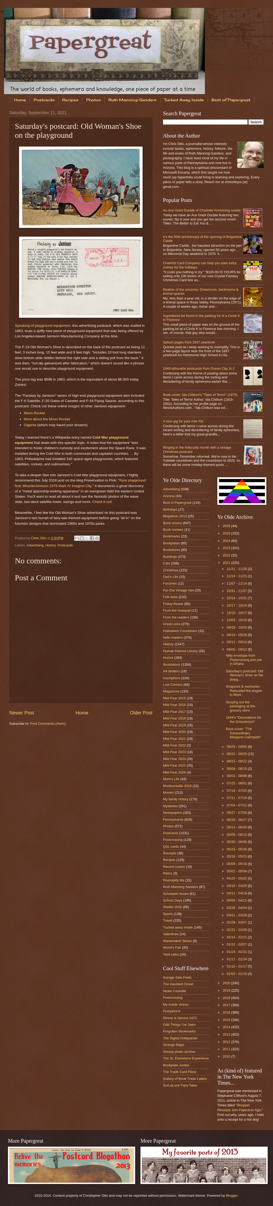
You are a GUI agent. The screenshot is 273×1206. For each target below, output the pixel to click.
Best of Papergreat (177, 503)
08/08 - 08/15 (237, 769)
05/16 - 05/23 (237, 856)
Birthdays (170, 509)
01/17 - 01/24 (237, 959)
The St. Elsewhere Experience (186, 1058)
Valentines (171, 934)
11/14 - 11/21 (237, 576)
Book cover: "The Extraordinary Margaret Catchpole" (243, 733)
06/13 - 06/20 (237, 827)
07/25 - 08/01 (237, 783)
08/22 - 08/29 (237, 754)
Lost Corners (173, 685)
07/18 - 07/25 (237, 791)
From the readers (176, 617)
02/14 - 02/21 (237, 937)
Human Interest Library (180, 651)
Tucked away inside (178, 927)
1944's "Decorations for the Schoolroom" (243, 719)
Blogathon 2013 (175, 516)
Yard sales (171, 954)
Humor (168, 658)
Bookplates (171, 543)
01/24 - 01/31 (237, 952)
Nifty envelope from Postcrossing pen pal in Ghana (244, 659)
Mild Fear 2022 (174, 745)
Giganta (30, 425)
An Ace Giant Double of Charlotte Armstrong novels (202, 210)
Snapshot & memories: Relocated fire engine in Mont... (244, 690)
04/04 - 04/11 (237, 900)
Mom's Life (171, 779)
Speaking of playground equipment (42, 326)
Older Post (141, 712)
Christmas (170, 570)
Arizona (169, 496)
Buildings (170, 557)
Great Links (171, 624)
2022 (227, 555)
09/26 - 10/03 (237, 627)
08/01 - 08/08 (237, 776)
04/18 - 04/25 (237, 886)
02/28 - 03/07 (237, 922)
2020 (227, 983)
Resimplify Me (173, 880)
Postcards (44, 100)
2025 (227, 533)
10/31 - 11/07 (237, 591)
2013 (227, 1034)
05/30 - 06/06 (237, 842)
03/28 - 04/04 (237, 908)
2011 (227, 1049)
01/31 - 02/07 (237, 944)
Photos (93, 100)
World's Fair (172, 947)
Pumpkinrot (171, 1011)
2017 (227, 1005)
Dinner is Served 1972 (180, 1018)
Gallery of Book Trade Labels (185, 1079)
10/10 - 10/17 (237, 613)
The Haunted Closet (178, 984)
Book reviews (173, 530)
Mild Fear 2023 (174, 752)
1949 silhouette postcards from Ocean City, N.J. (199, 368)
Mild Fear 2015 (174, 698)
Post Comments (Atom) (48, 724)
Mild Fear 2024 (174, 759)
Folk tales (170, 597)
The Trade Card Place (179, 1072)
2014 (227, 1027)
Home (20, 100)
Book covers (172, 523)
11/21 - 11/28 (237, 569)
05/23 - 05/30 (237, 849)
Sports (168, 914)
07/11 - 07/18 (237, 798)
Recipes (70, 100)
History (50, 545)
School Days (172, 900)
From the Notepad (177, 610)
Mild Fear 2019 (174, 725)
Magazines (171, 691)
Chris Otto (39, 538)
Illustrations (171, 664)
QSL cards (171, 847)
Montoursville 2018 (177, 786)
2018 (227, 998)
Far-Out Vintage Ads (178, 590)
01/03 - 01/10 (237, 974)
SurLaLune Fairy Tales (180, 1085)
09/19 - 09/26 (237, 635)
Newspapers (172, 813)
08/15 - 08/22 (237, 761)
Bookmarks (171, 536)
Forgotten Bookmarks (179, 1031)
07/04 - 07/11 (237, 805)
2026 (227, 526)
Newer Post (21, 712)
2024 (227, 541)
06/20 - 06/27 (237, 820)
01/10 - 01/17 (237, 966)
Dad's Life (170, 577)
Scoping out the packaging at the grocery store (240, 706)
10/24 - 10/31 (237, 598)
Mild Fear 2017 (174, 712)
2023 (227, 548)
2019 (227, 990)
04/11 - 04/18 (237, 893)
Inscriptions (171, 678)
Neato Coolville (174, 991)
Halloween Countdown (180, 631)
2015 (227, 1020)
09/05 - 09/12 (237, 649)
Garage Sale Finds (177, 977)
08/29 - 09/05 (237, 747)
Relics (167, 873)
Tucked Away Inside (184, 100)
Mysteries (170, 806)
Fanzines (170, 583)
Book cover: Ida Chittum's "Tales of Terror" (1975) (200, 395)
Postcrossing (173, 840)
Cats (166, 563)
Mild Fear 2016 (174, 705)
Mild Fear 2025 (174, 765)
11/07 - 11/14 (237, 583)
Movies (168, 792)
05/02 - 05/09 (237, 871)
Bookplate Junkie (176, 1065)
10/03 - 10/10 (237, 620)
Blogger (231, 1196)
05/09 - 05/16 (237, 864)
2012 (227, 1042)
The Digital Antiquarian (180, 1038)
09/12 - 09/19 (237, 642)
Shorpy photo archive (179, 1052)
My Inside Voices (176, 1004)
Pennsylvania (173, 819)
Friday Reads (173, 604)
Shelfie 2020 (172, 907)
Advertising (35, 545)
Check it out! (102, 502)
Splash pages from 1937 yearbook (189, 342)
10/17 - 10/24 (237, 605)
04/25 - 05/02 (237, 878)
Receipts (169, 853)
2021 (227, 563)
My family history (175, 799)
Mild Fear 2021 (174, 739)
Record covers (174, 867)
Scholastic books (176, 894)
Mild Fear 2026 (174, 772)
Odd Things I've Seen (179, 1025)
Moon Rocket (34, 413)
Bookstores (171, 550)
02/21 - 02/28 (237, 930)
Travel (167, 920)
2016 (227, 1012)
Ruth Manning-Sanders (132, 100)
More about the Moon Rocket (47, 419)
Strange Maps (173, 1045)
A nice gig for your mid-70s (183, 421)
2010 (227, 1056)
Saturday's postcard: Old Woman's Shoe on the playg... (244, 675)
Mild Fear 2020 (174, 732)
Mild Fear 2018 (174, 718)
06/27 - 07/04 (237, 813)
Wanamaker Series (177, 941)
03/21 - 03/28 (237, 915)
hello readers (173, 637)
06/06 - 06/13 (237, 835)
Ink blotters (171, 671)
